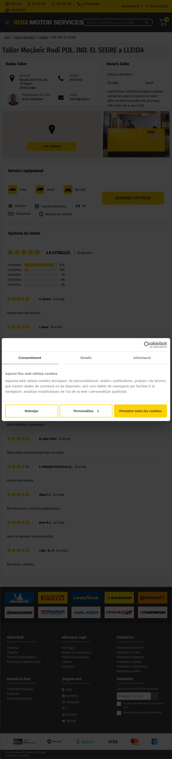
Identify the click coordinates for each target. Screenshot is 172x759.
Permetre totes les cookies (140, 411)
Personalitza (86, 411)
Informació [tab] (142, 358)
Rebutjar (31, 411)
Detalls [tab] (86, 358)
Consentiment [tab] (30, 358)
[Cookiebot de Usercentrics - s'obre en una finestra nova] (147, 345)
